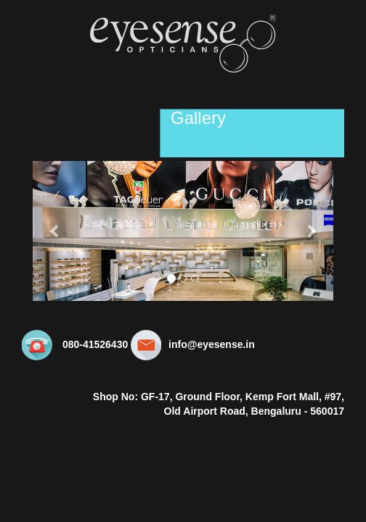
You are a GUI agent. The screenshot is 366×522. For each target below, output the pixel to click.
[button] (55, 231)
